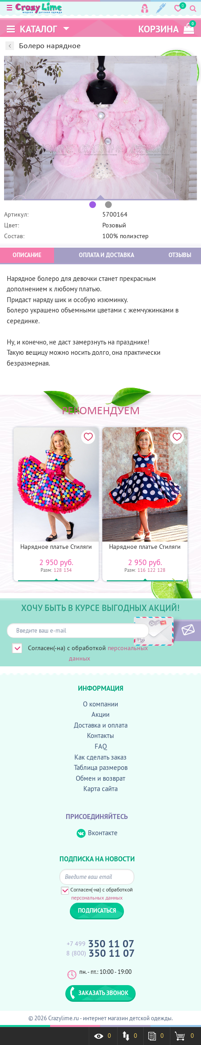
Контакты (100, 735)
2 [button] (108, 204)
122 (151, 570)
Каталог (32, 29)
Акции (100, 714)
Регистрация (161, 8)
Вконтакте (97, 833)
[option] (100, 128)
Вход (144, 8)
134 (68, 570)
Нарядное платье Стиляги (56, 547)
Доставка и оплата (101, 725)
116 (141, 570)
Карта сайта (100, 788)
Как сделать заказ (100, 757)
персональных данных (97, 897)
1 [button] (92, 204)
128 (58, 570)
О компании (100, 704)
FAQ (101, 746)
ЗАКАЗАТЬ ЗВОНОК (99, 992)
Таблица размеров (101, 767)
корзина (166, 27)
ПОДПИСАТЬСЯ (173, 630)
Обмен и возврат (100, 778)
